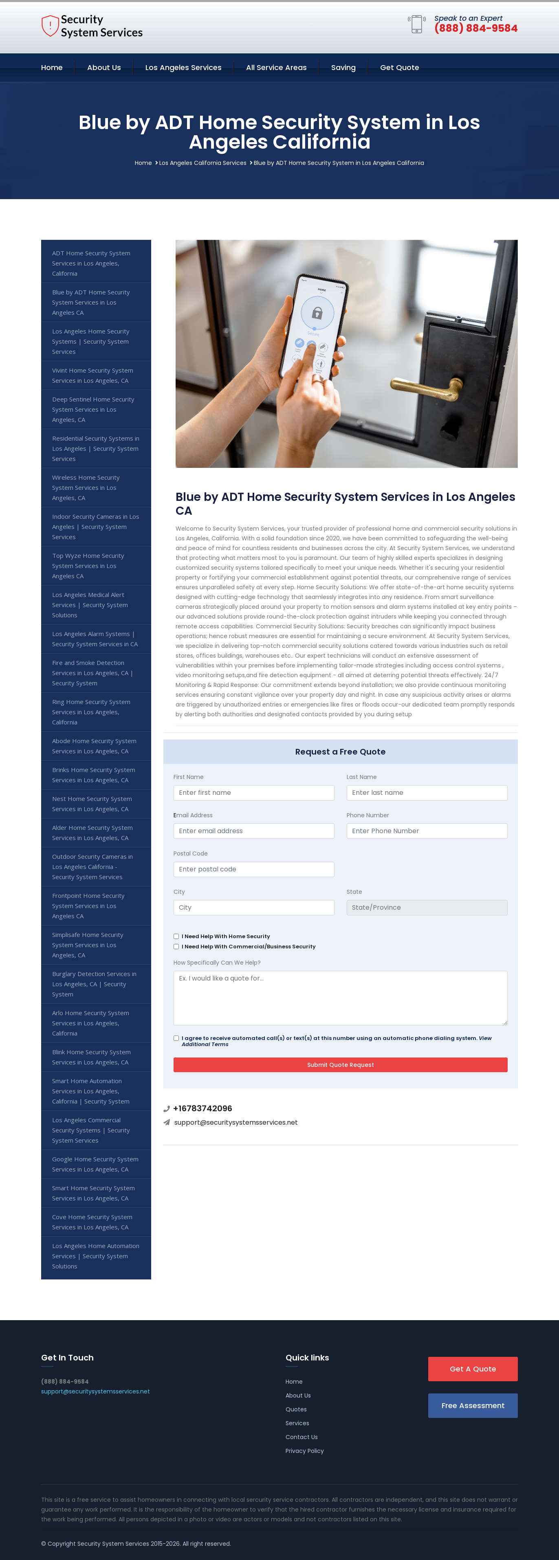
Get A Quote (473, 1369)
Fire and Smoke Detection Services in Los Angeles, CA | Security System (93, 672)
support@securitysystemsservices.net (236, 1122)
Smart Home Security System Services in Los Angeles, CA (93, 1193)
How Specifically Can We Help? (217, 963)
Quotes (296, 1409)
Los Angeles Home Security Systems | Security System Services (91, 341)
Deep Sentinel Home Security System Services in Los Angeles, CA (93, 409)
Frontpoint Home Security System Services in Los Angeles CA (88, 905)
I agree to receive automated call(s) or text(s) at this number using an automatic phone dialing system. (337, 1041)
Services (297, 1423)
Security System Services (113, 1544)
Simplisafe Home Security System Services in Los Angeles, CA (87, 944)
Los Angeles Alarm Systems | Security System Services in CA (95, 639)
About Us (104, 67)
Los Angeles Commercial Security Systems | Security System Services (91, 1130)
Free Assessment (473, 1405)
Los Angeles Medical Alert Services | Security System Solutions (90, 604)
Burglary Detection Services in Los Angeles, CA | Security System (94, 984)
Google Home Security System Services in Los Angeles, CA (95, 1164)
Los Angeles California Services (202, 163)
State (354, 892)
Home (52, 67)
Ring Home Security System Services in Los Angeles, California (91, 712)
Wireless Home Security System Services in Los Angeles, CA (86, 487)
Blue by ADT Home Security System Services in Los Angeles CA (91, 302)
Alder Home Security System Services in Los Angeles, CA (92, 832)
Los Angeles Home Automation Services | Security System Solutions (95, 1256)
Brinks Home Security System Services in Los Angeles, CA (93, 775)
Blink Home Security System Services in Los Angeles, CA (91, 1057)
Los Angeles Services (183, 67)
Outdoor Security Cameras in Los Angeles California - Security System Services (92, 866)
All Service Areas (276, 67)
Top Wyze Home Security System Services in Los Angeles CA (88, 565)
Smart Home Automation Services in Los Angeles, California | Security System (91, 1091)
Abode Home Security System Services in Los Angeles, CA (94, 746)
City (179, 892)
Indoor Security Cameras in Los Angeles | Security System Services (95, 526)
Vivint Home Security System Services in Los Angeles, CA (92, 375)
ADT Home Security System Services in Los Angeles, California (91, 263)
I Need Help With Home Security (226, 936)
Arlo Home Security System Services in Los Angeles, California (90, 1023)
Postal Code (191, 853)
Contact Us (302, 1437)
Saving (343, 67)
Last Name (362, 777)
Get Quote (399, 67)
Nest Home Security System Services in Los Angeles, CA (92, 803)
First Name (189, 777)
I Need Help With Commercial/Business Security (249, 946)
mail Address (193, 815)
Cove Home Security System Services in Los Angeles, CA (92, 1222)
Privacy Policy (305, 1451)
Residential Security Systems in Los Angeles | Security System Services (95, 448)
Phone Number (368, 815)
